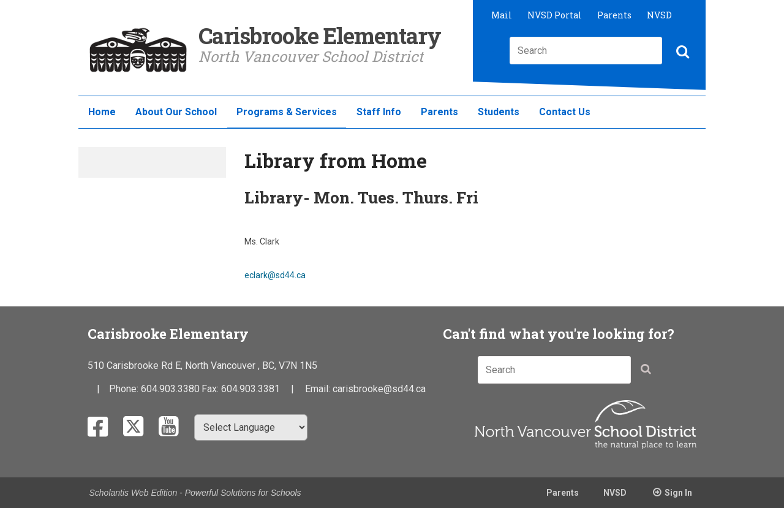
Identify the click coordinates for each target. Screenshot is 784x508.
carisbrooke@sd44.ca (379, 389)
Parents (614, 15)
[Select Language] (250, 427)
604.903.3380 (170, 389)
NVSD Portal (554, 15)
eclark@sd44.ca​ (275, 275)
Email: (319, 389)
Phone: (125, 389)
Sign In (678, 493)
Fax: (211, 389)
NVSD (659, 15)
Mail (501, 15)
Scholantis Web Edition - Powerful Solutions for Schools (195, 493)
